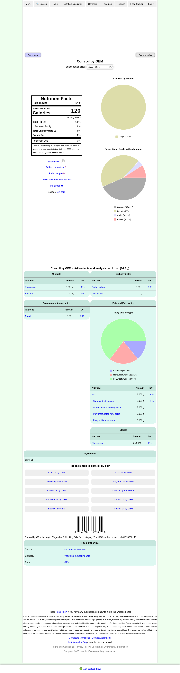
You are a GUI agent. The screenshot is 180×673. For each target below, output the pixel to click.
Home (55, 4)
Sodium (29, 293)
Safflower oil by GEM (56, 499)
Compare (92, 4)
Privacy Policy (83, 647)
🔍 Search (41, 4)
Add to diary (33, 55)
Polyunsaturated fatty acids (106, 414)
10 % (151, 401)
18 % (151, 394)
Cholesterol (97, 443)
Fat (93, 394)
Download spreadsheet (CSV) (57, 179)
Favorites (107, 4)
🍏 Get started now (90, 668)
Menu (28, 4)
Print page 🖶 (56, 186)
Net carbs (98, 293)
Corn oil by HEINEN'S (123, 490)
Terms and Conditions (63, 647)
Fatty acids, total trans (104, 420)
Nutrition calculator (73, 4)
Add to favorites (145, 55)
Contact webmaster (101, 638)
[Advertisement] (90, 28)
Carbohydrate (98, 287)
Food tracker (136, 4)
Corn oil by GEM (56, 472)
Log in (151, 4)
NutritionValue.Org (77, 642)
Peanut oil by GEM (123, 508)
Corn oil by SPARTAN (57, 481)
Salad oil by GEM (56, 508)
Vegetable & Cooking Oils (77, 556)
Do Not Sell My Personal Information (110, 647)
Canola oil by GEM (56, 490)
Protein (28, 316)
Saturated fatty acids (103, 401)
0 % (83, 287)
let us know (61, 612)
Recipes (121, 4)
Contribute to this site (79, 638)
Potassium (30, 287)
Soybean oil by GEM (123, 481)
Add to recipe (55, 173)
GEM (66, 562)
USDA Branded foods (75, 549)
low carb (61, 192)
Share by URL (57, 161)
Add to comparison (55, 167)
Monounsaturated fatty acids (107, 407)
